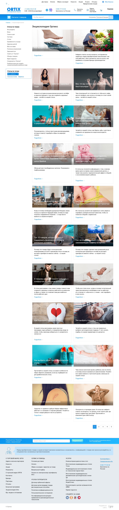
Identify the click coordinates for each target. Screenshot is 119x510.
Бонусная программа (13, 487)
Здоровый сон (11, 51)
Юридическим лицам (90, 4)
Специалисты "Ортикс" (14, 61)
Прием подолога (71, 490)
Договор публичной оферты (40, 482)
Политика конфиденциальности (42, 490)
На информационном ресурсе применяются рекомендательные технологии (42, 497)
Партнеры (9, 481)
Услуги (87, 2)
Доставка (45, 2)
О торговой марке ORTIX (14, 473)
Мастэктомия (11, 46)
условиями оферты (97, 441)
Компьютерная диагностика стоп (77, 461)
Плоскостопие (12, 76)
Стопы (9, 39)
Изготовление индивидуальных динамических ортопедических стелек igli (78, 475)
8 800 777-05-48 (105, 465)
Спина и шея (11, 34)
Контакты (9, 475)
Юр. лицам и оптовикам (14, 492)
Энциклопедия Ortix (12, 490)
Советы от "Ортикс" (13, 54)
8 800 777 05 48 (61, 9)
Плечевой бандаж (102, 17)
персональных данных (105, 440)
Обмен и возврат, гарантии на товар (43, 467)
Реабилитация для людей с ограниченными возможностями (17, 64)
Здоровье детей (12, 44)
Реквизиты (9, 470)
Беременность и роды (13, 41)
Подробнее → (38, 55)
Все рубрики (12, 74)
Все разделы (11, 29)
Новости (73, 2)
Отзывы (94, 2)
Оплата (52, 2)
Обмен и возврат (62, 2)
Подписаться (77, 441)
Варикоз (21, 76)
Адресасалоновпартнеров (91, 10)
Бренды (8, 478)
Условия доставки (37, 461)
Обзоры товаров (12, 56)
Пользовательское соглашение (41, 493)
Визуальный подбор (38, 470)
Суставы (9, 37)
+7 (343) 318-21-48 (30, 9)
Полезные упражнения (14, 49)
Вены (8, 32)
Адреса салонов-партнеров (15, 461)
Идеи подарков (11, 58)
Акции (81, 2)
